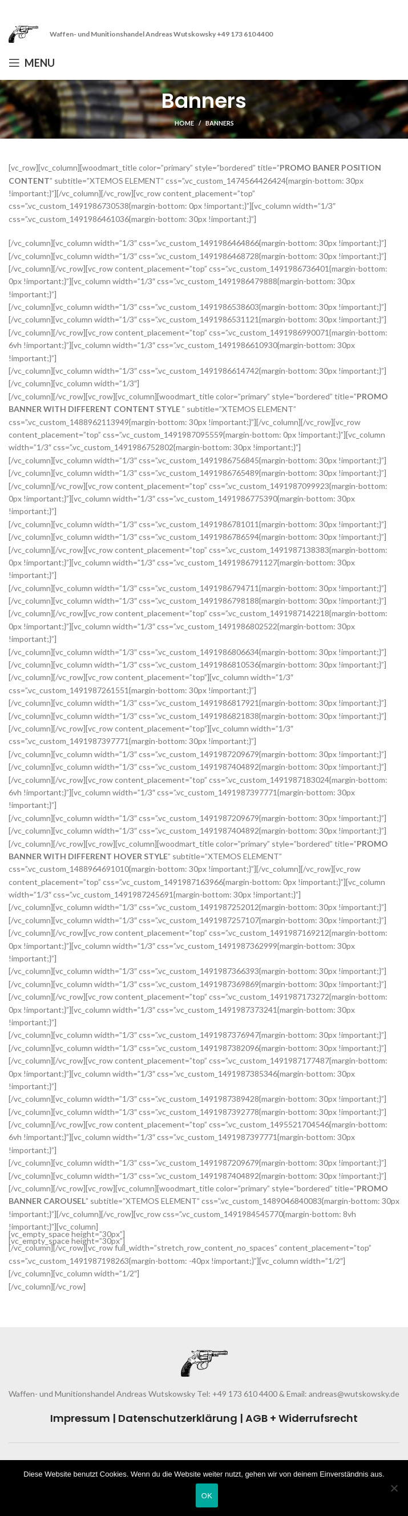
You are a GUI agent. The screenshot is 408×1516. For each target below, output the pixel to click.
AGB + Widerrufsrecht (301, 1418)
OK (206, 1495)
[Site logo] (23, 33)
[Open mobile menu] (31, 62)
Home (184, 123)
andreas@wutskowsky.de (353, 1393)
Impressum (80, 1418)
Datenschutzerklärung (177, 1418)
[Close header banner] (393, 11)
